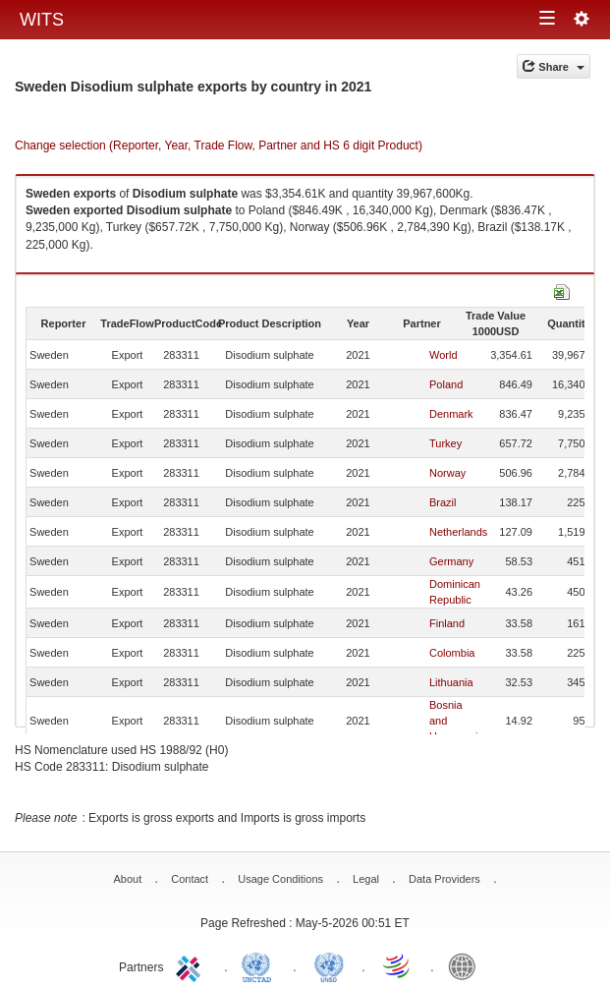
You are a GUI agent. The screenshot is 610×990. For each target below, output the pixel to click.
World (443, 355)
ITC (191, 965)
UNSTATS (329, 965)
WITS (42, 19)
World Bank (466, 965)
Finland (447, 623)
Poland (446, 384)
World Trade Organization (397, 965)
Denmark (451, 414)
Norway (447, 473)
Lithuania (451, 682)
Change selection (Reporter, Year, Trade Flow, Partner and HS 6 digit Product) (218, 145)
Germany (451, 561)
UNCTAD (260, 965)
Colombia (451, 653)
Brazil (443, 502)
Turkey (445, 443)
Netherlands (458, 532)
